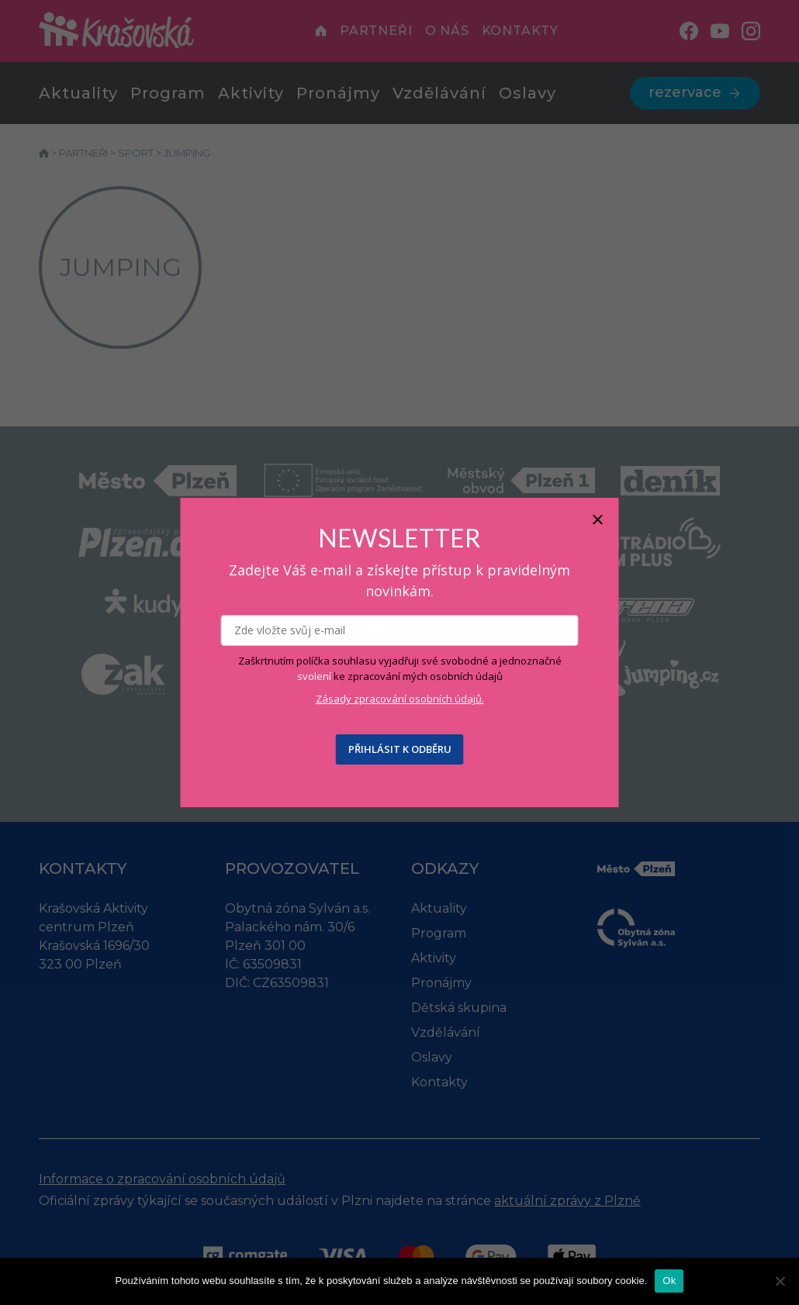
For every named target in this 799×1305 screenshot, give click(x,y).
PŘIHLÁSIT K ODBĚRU (399, 749)
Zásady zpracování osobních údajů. (400, 699)
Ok (669, 1280)
